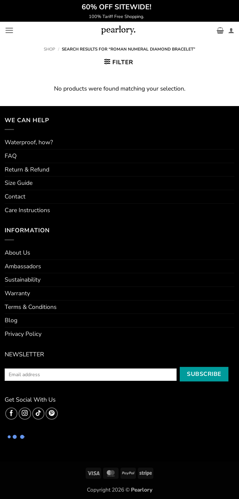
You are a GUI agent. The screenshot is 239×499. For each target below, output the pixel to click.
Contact (15, 197)
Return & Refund (27, 170)
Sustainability (23, 280)
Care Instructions (27, 210)
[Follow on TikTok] (38, 414)
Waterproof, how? (29, 142)
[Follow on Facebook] (11, 414)
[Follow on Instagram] (25, 414)
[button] (9, 30)
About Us (17, 253)
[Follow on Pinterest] (52, 414)
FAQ (11, 156)
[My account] (231, 30)
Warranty (17, 293)
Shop (49, 49)
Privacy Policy (23, 334)
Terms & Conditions (30, 307)
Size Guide (19, 183)
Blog (11, 320)
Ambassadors (23, 266)
